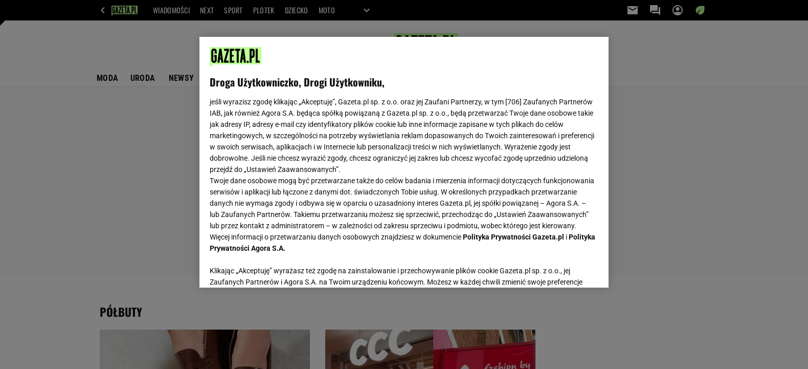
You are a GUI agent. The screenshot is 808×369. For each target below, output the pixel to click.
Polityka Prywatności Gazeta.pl (513, 237)
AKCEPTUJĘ (564, 268)
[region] (404, 162)
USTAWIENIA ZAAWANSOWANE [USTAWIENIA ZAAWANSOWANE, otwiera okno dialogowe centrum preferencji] (276, 267)
